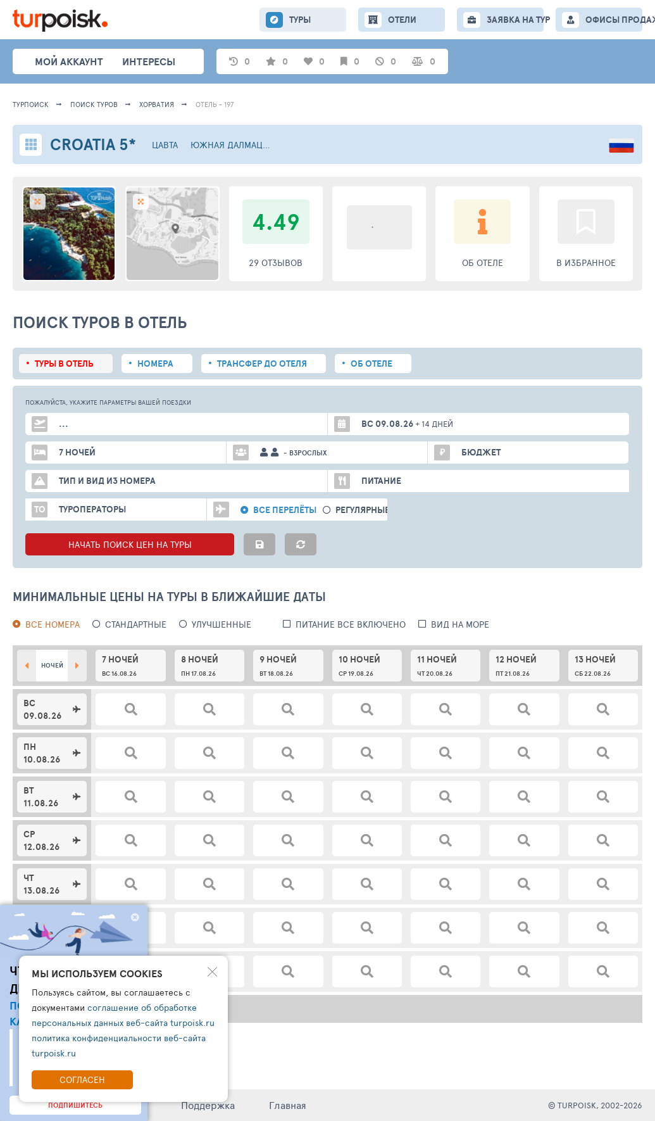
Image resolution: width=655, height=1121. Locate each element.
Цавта (165, 145)
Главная (287, 1105)
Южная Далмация (231, 145)
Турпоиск (31, 104)
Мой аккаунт (69, 61)
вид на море (460, 624)
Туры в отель (64, 363)
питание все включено (351, 624)
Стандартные (135, 624)
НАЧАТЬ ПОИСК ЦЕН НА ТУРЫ (130, 544)
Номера (155, 363)
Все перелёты (284, 510)
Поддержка (208, 1105)
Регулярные (362, 510)
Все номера (52, 624)
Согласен (82, 1080)
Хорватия (156, 104)
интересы (148, 61)
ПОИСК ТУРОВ (94, 104)
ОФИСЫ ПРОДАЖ (613, 19)
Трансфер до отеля (262, 363)
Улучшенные (221, 624)
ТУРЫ (300, 19)
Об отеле (371, 363)
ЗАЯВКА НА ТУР (515, 19)
